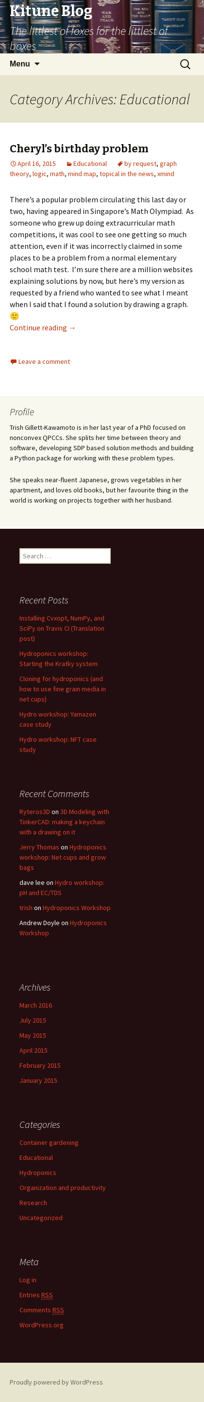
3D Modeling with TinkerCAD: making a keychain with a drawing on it (64, 821)
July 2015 (32, 1020)
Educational (90, 163)
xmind (165, 173)
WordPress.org (41, 1324)
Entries (36, 1295)
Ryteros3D (34, 811)
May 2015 (32, 1035)
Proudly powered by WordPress (56, 1382)
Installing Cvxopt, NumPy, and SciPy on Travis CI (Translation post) (61, 628)
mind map (82, 173)
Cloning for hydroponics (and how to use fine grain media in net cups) (62, 688)
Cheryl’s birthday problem (79, 148)
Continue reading (43, 327)
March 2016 (35, 1005)
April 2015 (33, 1050)
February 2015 (40, 1065)
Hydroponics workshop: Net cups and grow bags (62, 857)
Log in (27, 1279)
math (57, 173)
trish (26, 907)
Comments (41, 1310)
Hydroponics (37, 1172)
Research (33, 1202)
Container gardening (49, 1142)
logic (40, 173)
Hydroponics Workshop (77, 907)
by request (140, 163)
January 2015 (38, 1080)
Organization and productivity (62, 1187)
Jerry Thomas (39, 847)
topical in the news (127, 173)
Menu (20, 64)
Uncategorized (41, 1217)
